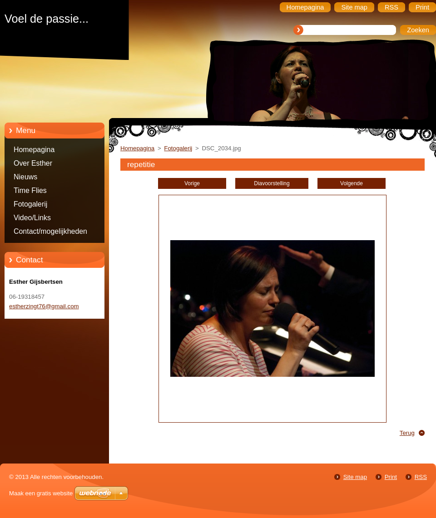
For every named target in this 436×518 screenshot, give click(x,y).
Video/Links (32, 218)
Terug (407, 432)
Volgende (351, 183)
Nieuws (25, 177)
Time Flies (30, 190)
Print (391, 477)
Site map (355, 477)
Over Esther (33, 163)
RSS (421, 477)
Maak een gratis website (41, 493)
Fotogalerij (30, 204)
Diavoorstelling (271, 183)
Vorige (192, 183)
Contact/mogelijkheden (50, 231)
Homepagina (34, 149)
